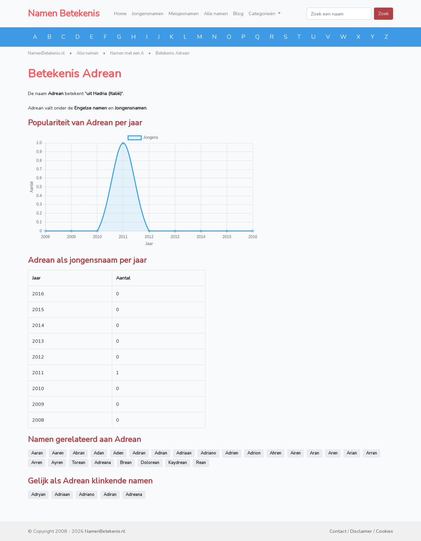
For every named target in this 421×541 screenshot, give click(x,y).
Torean (78, 463)
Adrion (253, 453)
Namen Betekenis (64, 13)
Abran (79, 453)
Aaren (57, 453)
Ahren (275, 453)
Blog (238, 13)
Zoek (383, 13)
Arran (371, 453)
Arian (352, 453)
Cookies (384, 531)
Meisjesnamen (184, 13)
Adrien (231, 453)
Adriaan (183, 453)
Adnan (161, 453)
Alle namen (216, 13)
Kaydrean (177, 463)
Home (120, 13)
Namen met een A (127, 53)
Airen (295, 453)
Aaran (37, 453)
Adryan (38, 495)
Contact (338, 531)
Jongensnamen (147, 13)
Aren (332, 453)
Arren (36, 463)
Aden (118, 453)
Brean (126, 463)
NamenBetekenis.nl (46, 53)
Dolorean (150, 463)
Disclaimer (361, 531)
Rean (201, 463)
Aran (314, 453)
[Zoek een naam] (339, 14)
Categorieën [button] (263, 13)
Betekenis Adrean (172, 53)
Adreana (102, 463)
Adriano (208, 453)
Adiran (139, 453)
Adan (99, 453)
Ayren (57, 463)
